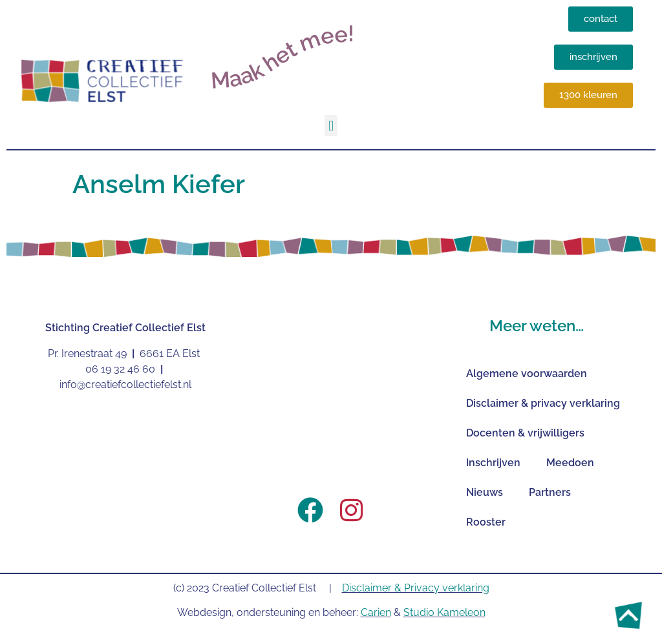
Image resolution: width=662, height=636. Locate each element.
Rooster (486, 522)
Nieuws (484, 492)
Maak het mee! (282, 57)
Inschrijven (493, 462)
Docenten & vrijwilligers (525, 433)
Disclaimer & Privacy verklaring (415, 588)
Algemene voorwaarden (526, 373)
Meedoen (570, 462)
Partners (550, 492)
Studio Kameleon (444, 612)
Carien (376, 612)
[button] (331, 125)
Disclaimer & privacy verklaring (543, 403)
